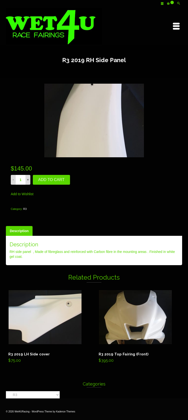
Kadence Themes (65, 411)
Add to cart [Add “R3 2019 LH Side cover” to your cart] (48, 327)
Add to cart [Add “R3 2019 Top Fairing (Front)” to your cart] (139, 327)
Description (19, 231)
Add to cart (51, 180)
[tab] (19, 231)
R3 (25, 208)
